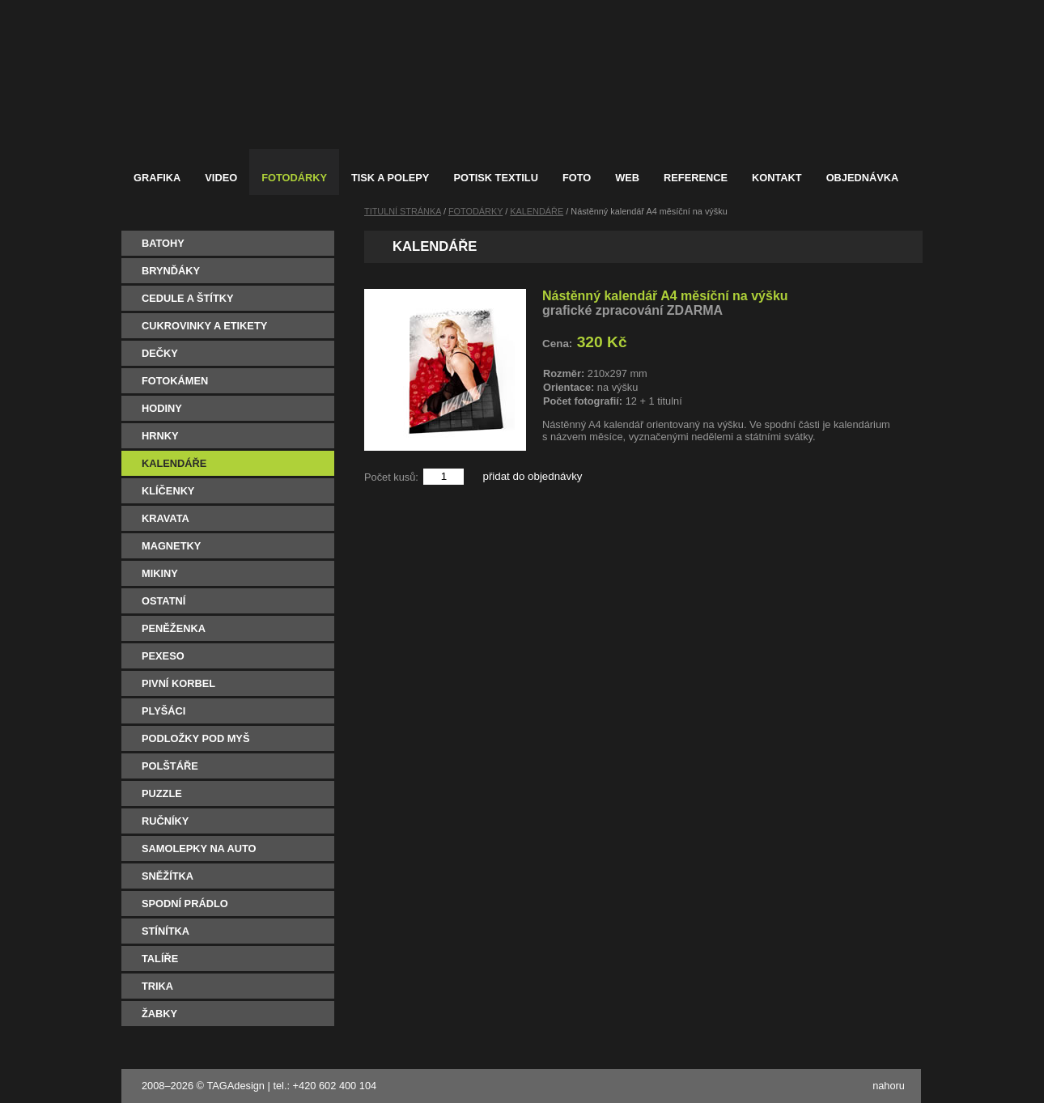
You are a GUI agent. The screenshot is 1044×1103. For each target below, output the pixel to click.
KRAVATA (165, 518)
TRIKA (157, 986)
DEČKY (160, 353)
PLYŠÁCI (163, 711)
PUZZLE (162, 793)
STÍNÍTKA (165, 931)
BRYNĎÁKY (171, 271)
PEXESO (163, 656)
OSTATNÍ (163, 601)
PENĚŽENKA (174, 628)
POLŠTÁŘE (170, 766)
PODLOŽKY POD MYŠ (195, 738)
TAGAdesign (235, 1086)
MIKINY (160, 573)
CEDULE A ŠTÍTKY (188, 298)
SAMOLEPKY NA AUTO (199, 848)
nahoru (888, 1086)
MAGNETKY (171, 546)
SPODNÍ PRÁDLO (185, 903)
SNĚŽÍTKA (167, 876)
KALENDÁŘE (174, 463)
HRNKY (160, 436)
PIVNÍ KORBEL (178, 683)
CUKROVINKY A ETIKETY (204, 326)
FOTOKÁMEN (175, 381)
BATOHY (163, 243)
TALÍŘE (160, 958)
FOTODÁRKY (475, 211)
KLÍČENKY (168, 491)
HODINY (162, 408)
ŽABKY (159, 1014)
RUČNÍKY (165, 821)
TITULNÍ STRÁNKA (402, 211)
